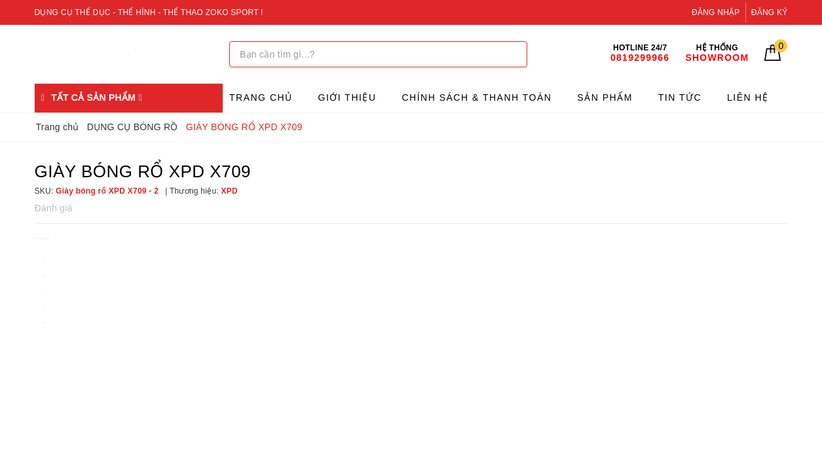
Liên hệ (748, 97)
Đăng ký (769, 12)
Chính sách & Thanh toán (476, 97)
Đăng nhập (716, 12)
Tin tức (679, 97)
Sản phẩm (604, 97)
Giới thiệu (347, 97)
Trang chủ (261, 97)
